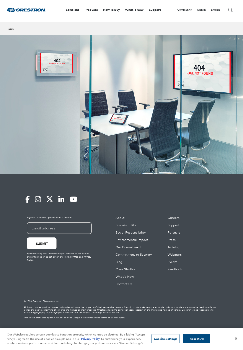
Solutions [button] (72, 9)
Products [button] (91, 9)
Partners (174, 232)
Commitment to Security (134, 254)
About (120, 217)
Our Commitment (129, 247)
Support (173, 225)
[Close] (236, 339)
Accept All (197, 338)
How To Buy (111, 9)
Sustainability (126, 225)
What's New (134, 9)
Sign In (201, 9)
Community (184, 9)
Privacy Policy (88, 317)
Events (172, 262)
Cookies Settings (165, 338)
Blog (119, 262)
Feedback (175, 269)
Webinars (175, 254)
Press (172, 240)
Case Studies (125, 269)
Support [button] (155, 9)
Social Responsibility (131, 232)
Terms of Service (110, 317)
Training (173, 247)
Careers (173, 217)
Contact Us (124, 284)
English (215, 9)
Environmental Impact (132, 240)
